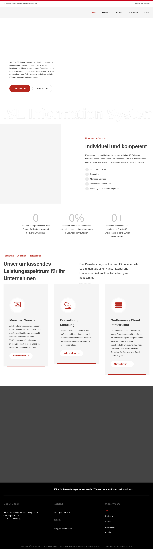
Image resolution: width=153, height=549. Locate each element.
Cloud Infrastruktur (98, 169)
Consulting (94, 174)
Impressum (137, 3)
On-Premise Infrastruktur (100, 184)
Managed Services (98, 179)
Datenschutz (146, 3)
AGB (142, 3)
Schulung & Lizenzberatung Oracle (105, 188)
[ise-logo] (20, 10)
